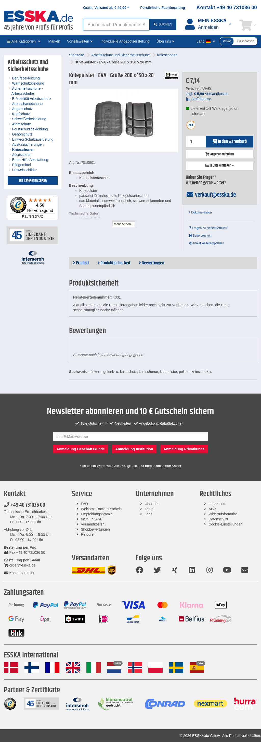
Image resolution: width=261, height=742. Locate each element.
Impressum (217, 504)
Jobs (148, 514)
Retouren (88, 534)
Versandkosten (93, 524)
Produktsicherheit (113, 263)
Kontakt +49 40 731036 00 (227, 7)
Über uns (152, 504)
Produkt (81, 263)
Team (149, 509)
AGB (212, 509)
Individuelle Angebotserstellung (125, 41)
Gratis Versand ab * (106, 8)
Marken (54, 41)
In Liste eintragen (219, 165)
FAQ (84, 504)
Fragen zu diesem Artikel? (208, 228)
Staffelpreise (198, 99)
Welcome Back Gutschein (101, 509)
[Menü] (55, 198)
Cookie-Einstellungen (225, 524)
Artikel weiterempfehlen (206, 243)
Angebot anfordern (219, 154)
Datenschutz (218, 519)
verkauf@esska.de (211, 194)
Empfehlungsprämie (97, 514)
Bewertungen (151, 263)
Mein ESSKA (91, 519)
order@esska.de (19, 565)
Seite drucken (200, 235)
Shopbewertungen (95, 529)
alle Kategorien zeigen (33, 180)
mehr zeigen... (123, 224)
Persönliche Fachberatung (162, 8)
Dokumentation (200, 212)
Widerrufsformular (222, 514)
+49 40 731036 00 (24, 505)
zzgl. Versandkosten (207, 94)
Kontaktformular (19, 573)
